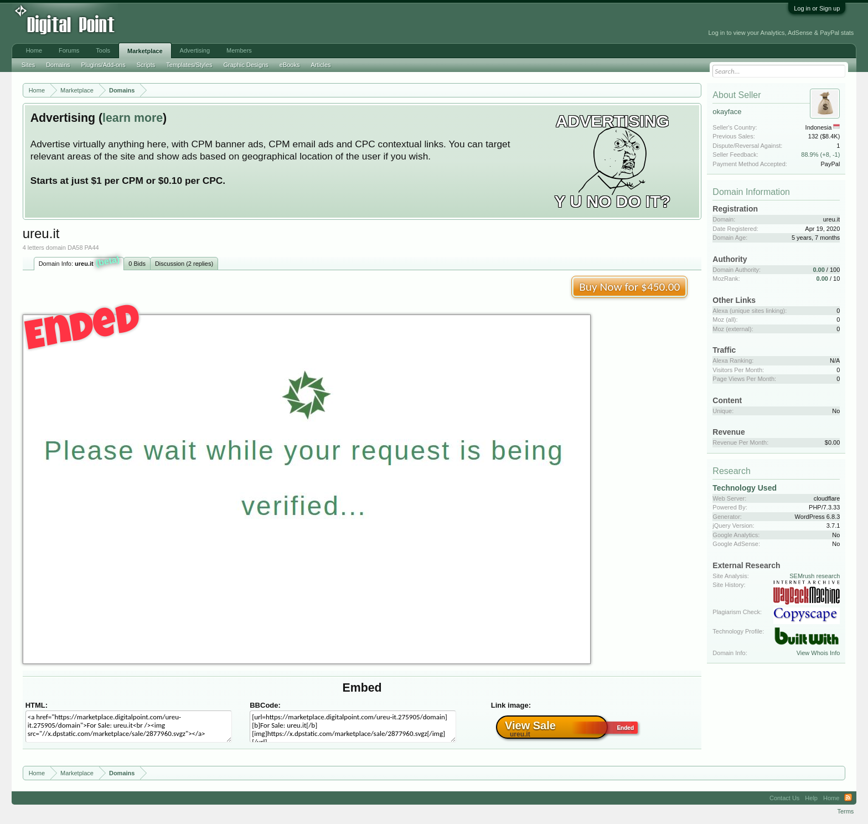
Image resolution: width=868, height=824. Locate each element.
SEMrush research (814, 576)
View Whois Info (818, 653)
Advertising (195, 50)
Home (34, 50)
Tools (103, 50)
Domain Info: (79, 262)
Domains (58, 64)
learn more (132, 118)
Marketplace (145, 51)
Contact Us (784, 798)
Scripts (146, 64)
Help (811, 798)
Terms (845, 811)
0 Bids (137, 263)
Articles (320, 64)
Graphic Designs (245, 64)
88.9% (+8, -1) (820, 154)
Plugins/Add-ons (103, 64)
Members (239, 50)
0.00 (818, 269)
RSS (848, 798)
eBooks (290, 64)
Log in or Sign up (817, 8)
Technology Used (744, 487)
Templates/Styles (189, 64)
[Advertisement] (251, 23)
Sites (28, 64)
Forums (69, 50)
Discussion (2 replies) (184, 263)
